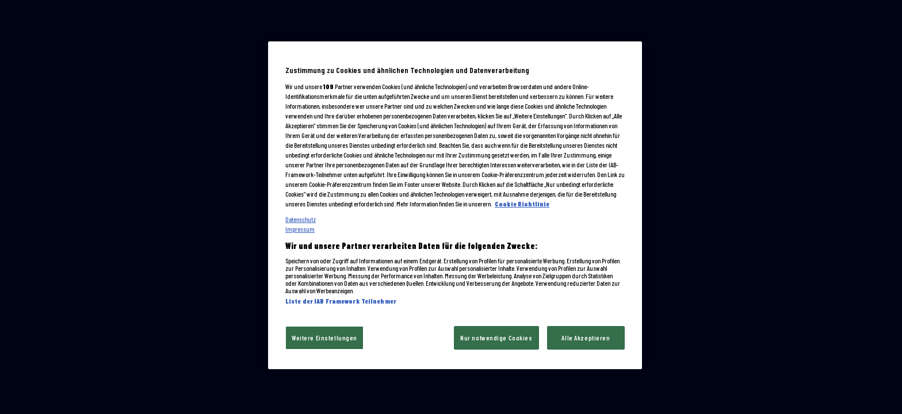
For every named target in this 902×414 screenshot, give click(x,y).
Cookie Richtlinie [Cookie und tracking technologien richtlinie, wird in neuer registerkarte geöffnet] (522, 204)
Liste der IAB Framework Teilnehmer (340, 301)
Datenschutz (300, 219)
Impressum (300, 229)
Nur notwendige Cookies (496, 338)
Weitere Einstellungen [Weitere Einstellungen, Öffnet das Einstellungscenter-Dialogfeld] (324, 338)
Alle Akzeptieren (585, 338)
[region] (455, 205)
